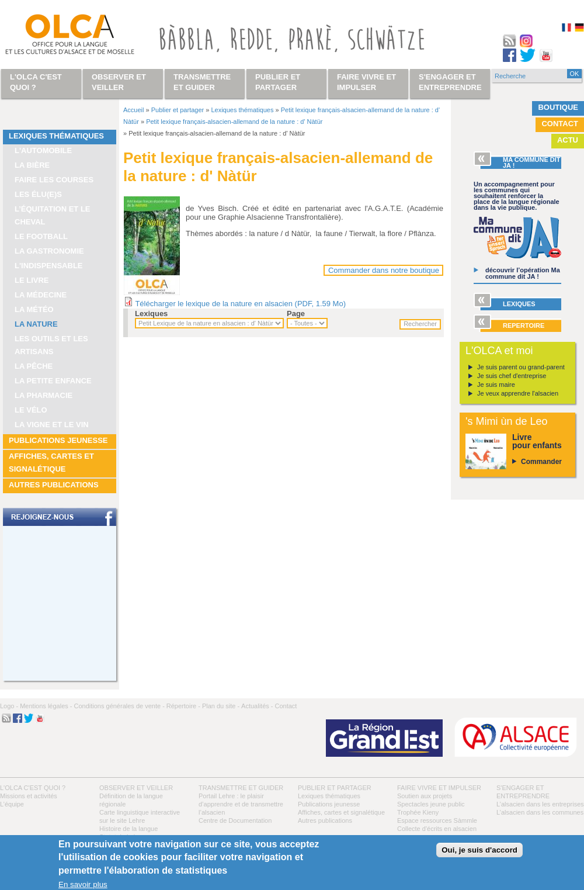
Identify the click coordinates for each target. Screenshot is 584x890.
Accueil (133, 109)
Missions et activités (28, 795)
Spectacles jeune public (431, 804)
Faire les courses (54, 179)
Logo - (9, 705)
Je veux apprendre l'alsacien (517, 393)
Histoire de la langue (128, 828)
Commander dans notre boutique (383, 270)
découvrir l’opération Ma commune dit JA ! (522, 273)
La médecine (41, 294)
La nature (36, 324)
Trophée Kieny (418, 812)
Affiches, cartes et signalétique (51, 462)
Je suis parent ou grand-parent (521, 366)
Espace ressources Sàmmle (437, 820)
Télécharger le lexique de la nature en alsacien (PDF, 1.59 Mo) (240, 303)
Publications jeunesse (58, 440)
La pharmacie (43, 395)
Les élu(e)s (38, 194)
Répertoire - (183, 705)
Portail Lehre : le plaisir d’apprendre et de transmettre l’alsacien (241, 804)
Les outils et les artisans (51, 345)
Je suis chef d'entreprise (511, 375)
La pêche (34, 366)
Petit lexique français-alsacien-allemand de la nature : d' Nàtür (234, 121)
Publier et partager (177, 109)
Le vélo (31, 410)
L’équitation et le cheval (53, 215)
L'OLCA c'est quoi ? (32, 787)
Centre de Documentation (235, 820)
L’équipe (12, 804)
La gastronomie (49, 251)
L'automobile (43, 150)
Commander (541, 462)
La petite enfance (53, 380)
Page (296, 313)
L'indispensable (49, 265)
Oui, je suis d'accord (479, 850)
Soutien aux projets (424, 795)
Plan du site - (220, 705)
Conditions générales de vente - (119, 705)
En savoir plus (82, 884)
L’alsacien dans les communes (539, 812)
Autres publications (54, 484)
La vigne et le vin (52, 424)
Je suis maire (496, 384)
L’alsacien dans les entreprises (540, 804)
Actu (567, 140)
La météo (34, 309)
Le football (41, 236)
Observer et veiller (136, 787)
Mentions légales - (46, 705)
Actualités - (257, 705)
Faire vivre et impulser (439, 787)
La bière (32, 165)
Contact (559, 123)
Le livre (32, 280)
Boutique (558, 107)
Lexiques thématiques (56, 135)
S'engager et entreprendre (450, 82)
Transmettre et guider (241, 787)
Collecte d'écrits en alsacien (437, 828)
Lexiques (151, 313)
